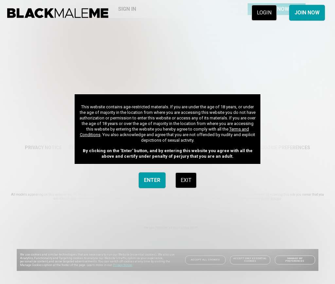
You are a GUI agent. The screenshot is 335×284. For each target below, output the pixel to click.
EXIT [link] (186, 180)
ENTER (152, 180)
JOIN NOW (307, 12)
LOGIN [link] (264, 12)
